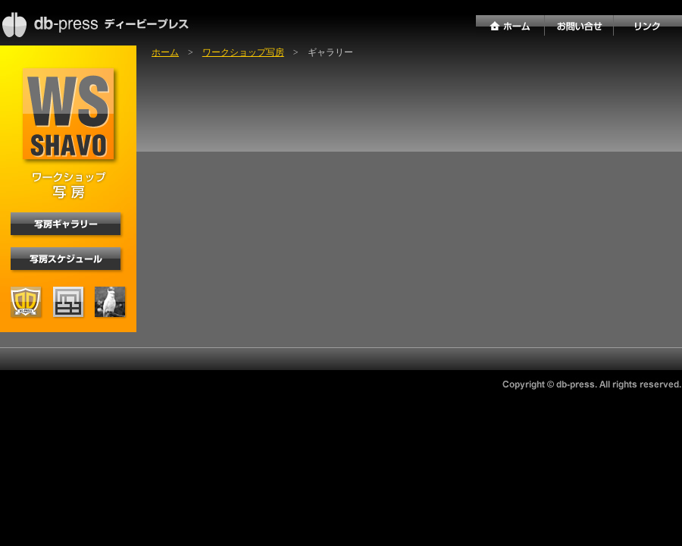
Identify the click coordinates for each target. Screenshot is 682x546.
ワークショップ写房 (243, 52)
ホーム (165, 52)
